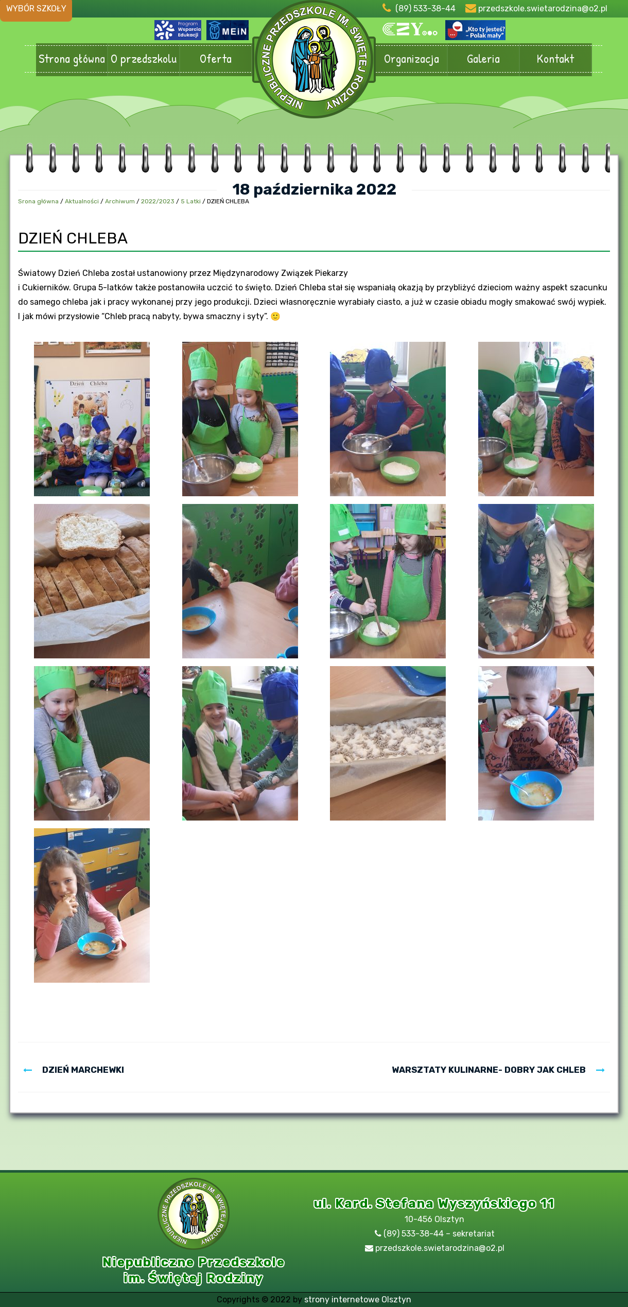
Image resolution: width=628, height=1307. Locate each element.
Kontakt (555, 59)
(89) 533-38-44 (425, 8)
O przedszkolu (143, 59)
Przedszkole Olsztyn (314, 64)
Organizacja (411, 59)
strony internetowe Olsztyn (357, 1299)
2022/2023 (158, 201)
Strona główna (71, 59)
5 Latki (191, 201)
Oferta (215, 59)
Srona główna (38, 201)
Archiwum (120, 201)
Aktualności (82, 201)
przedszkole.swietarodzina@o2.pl (542, 8)
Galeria (483, 59)
